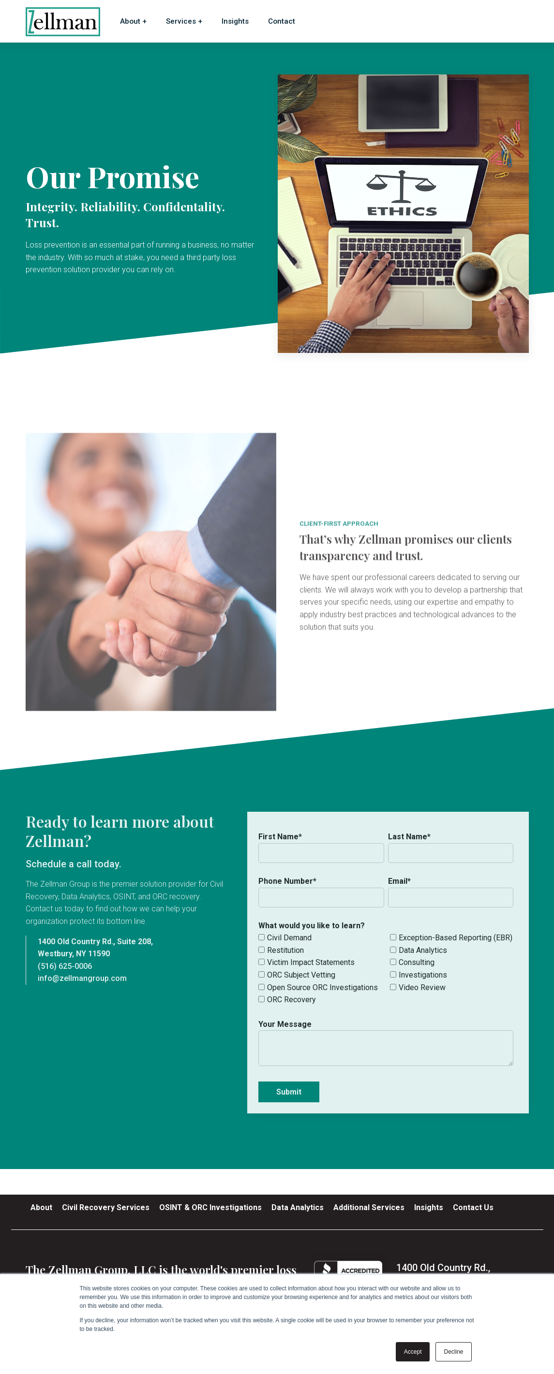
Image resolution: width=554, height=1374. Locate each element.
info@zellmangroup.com (82, 978)
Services (181, 21)
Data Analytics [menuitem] (297, 1207)
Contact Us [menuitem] (473, 1207)
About (130, 21)
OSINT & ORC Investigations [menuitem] (210, 1207)
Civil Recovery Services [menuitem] (106, 1207)
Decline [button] (453, 1351)
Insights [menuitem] (428, 1207)
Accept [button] (413, 1351)
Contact (281, 21)
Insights (235, 21)
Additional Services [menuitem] (368, 1207)
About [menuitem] (41, 1207)
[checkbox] (385, 969)
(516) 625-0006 (65, 966)
